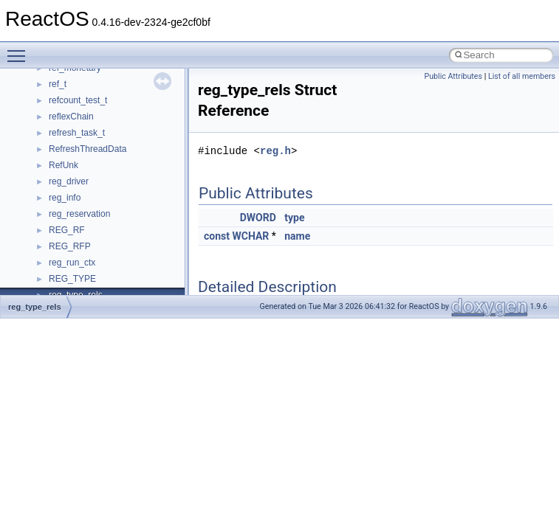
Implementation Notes (68, 275)
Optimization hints (60, 259)
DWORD (258, 217)
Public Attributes (453, 76)
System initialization (64, 226)
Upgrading (45, 96)
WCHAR (250, 236)
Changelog (46, 113)
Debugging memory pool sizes (84, 178)
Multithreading (52, 242)
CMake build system (65, 145)
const (217, 236)
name (297, 236)
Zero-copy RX (52, 210)
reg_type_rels (34, 306)
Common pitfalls (57, 161)
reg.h (275, 151)
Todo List (43, 291)
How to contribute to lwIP (74, 129)
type (294, 217)
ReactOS (31, 80)
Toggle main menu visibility (19, 49)
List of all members (521, 76)
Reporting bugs (55, 194)
